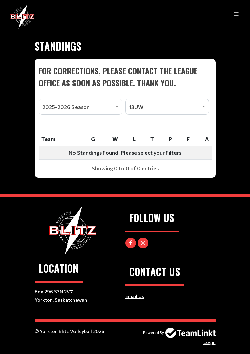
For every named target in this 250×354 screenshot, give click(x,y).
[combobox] (80, 107)
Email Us (134, 296)
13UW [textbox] (136, 107)
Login (209, 342)
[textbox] (125, 77)
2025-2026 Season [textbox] (66, 107)
